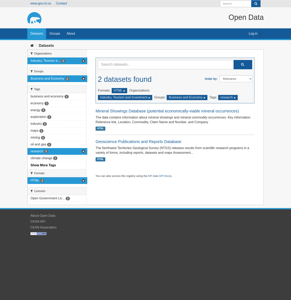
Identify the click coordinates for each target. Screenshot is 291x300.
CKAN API (37, 221)
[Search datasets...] (166, 64)
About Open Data (42, 215)
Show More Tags (43, 165)
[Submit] (255, 3)
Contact (61, 3)
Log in (253, 33)
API (150, 175)
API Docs (165, 175)
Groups (55, 33)
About (71, 33)
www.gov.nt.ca (40, 3)
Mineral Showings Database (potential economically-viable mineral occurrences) (167, 111)
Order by (211, 78)
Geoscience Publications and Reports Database (138, 141)
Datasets (36, 33)
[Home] (32, 46)
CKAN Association (43, 227)
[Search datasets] (240, 3)
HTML (100, 128)
